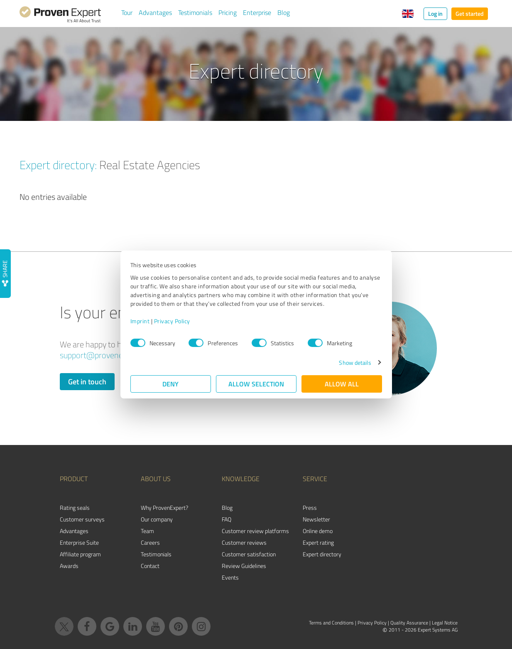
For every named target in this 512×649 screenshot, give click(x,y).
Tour (126, 12)
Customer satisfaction (249, 554)
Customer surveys (82, 519)
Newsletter (316, 519)
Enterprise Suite (79, 542)
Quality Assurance (409, 622)
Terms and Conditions (331, 622)
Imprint (140, 321)
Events (230, 577)
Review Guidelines (244, 566)
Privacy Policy (172, 321)
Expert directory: (58, 164)
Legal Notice (445, 622)
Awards (69, 566)
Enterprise (257, 12)
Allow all (342, 383)
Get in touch (87, 381)
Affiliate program (80, 554)
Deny (170, 383)
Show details (355, 362)
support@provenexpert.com (109, 355)
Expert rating (318, 542)
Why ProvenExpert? (164, 507)
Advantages (155, 12)
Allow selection (256, 383)
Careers (150, 542)
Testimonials (195, 12)
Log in (435, 13)
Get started (470, 13)
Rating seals (75, 507)
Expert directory (322, 554)
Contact (150, 566)
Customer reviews (244, 542)
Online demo (318, 531)
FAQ (226, 519)
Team (147, 531)
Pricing (227, 12)
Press (310, 507)
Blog (283, 12)
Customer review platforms (255, 531)
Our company (157, 519)
